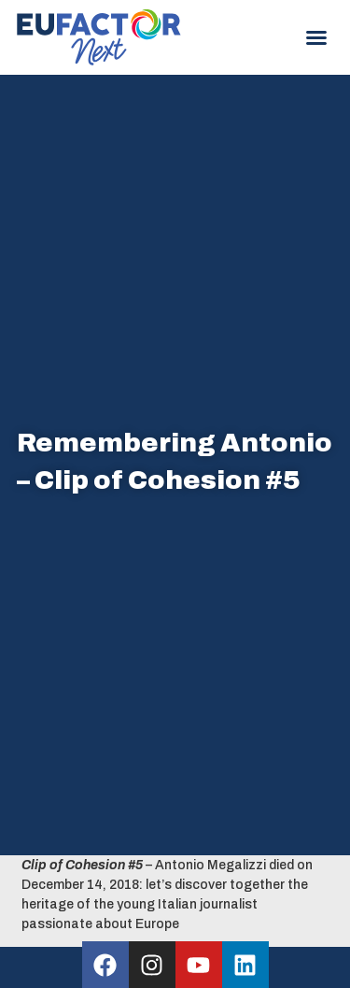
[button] (316, 37)
